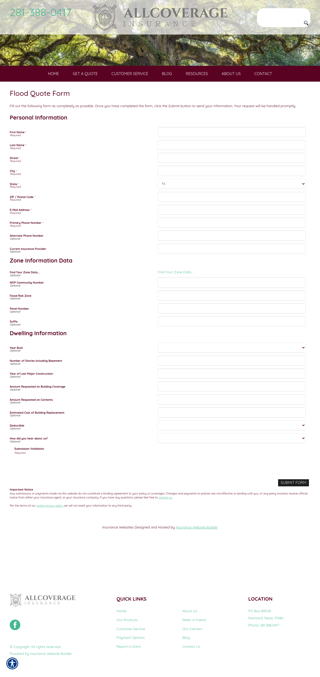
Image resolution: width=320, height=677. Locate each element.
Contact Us (191, 646)
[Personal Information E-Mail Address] (232, 246)
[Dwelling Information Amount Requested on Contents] (232, 436)
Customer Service (131, 629)
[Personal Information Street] (232, 194)
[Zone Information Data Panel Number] (232, 345)
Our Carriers (192, 629)
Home (121, 611)
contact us (165, 533)
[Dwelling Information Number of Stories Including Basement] (232, 397)
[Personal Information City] (232, 207)
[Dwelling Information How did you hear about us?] (232, 475)
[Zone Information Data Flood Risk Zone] (232, 332)
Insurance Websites (118, 563)
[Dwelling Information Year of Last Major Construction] (232, 410)
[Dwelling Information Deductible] (232, 462)
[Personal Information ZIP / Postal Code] (232, 233)
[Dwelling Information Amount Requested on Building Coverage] (232, 423)
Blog (186, 638)
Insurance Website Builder (197, 563)
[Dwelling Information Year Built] (232, 384)
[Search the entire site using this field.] (283, 12)
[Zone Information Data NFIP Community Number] (232, 319)
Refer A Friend (194, 620)
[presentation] (54, 501)
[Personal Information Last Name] (232, 181)
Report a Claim (129, 646)
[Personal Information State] (232, 220)
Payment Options (131, 638)
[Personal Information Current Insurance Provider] (232, 285)
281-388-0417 (40, 12)
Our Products (127, 620)
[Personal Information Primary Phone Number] (232, 259)
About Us (189, 611)
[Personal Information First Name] (232, 168)
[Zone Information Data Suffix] (232, 358)
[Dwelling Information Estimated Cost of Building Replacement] (232, 449)
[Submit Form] (294, 519)
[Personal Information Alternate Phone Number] (232, 272)
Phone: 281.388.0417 (263, 625)
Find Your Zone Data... (175, 309)
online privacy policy (50, 541)
